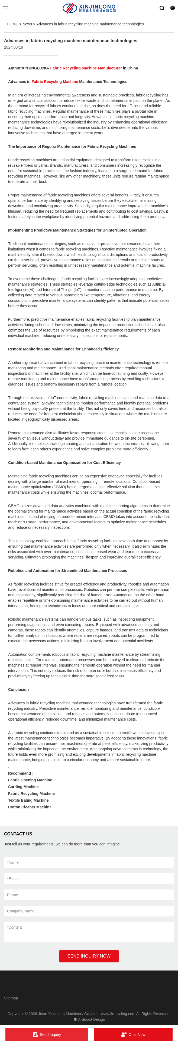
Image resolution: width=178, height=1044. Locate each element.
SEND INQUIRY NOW (89, 956)
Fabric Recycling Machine (54, 81)
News (27, 24)
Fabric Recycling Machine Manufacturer (86, 68)
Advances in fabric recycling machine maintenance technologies (90, 24)
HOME (12, 24)
